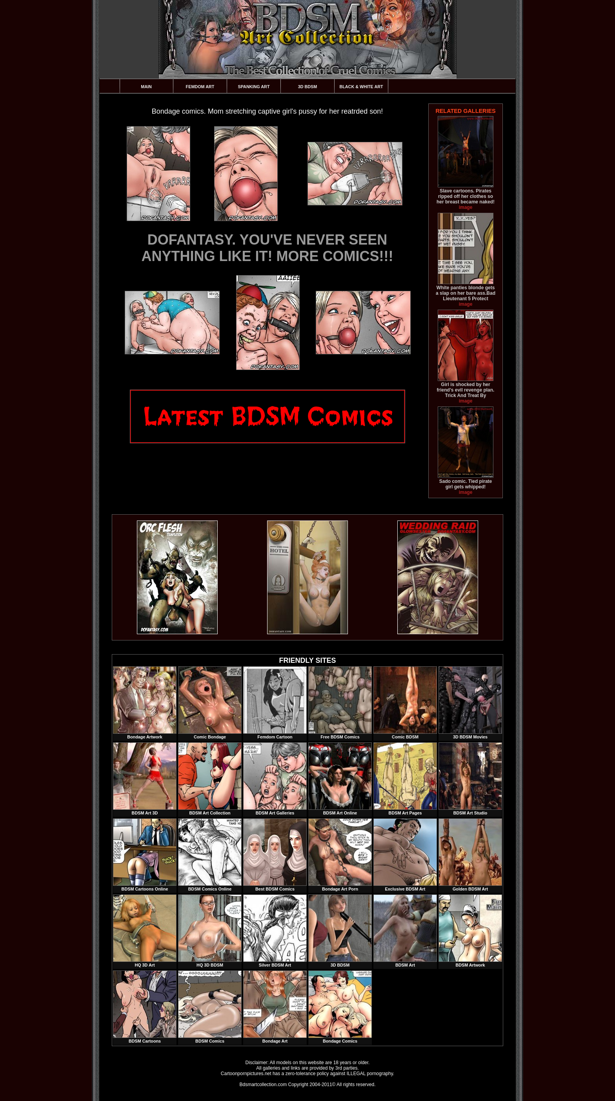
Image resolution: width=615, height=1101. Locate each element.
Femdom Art (200, 86)
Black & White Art (361, 86)
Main (146, 86)
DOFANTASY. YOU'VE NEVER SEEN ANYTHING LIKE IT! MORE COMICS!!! (267, 248)
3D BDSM (307, 86)
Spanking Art (254, 86)
